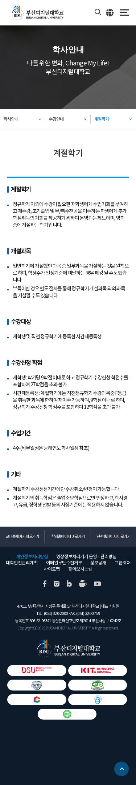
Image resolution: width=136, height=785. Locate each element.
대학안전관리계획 (22, 563)
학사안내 (11, 119)
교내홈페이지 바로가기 (22, 536)
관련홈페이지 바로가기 (113, 536)
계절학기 (101, 119)
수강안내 (56, 119)
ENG (110, 12)
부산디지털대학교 (37, 13)
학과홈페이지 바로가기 (68, 536)
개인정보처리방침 (32, 557)
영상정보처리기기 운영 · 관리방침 (86, 557)
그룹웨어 (123, 563)
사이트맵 (52, 569)
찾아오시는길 (80, 569)
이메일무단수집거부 (64, 563)
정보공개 (98, 563)
